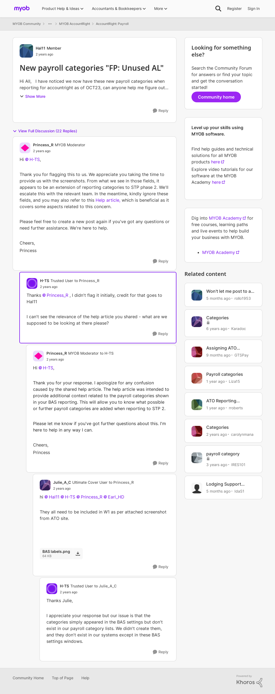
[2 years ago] (216, 434)
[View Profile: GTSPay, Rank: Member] (196, 352)
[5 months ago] (218, 298)
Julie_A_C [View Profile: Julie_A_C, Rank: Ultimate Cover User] (62, 482)
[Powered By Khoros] (249, 681)
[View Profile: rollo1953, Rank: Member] (196, 295)
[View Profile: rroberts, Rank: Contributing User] (196, 404)
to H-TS (107, 353)
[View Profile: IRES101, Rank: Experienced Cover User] (196, 457)
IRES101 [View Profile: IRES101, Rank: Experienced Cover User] (238, 464)
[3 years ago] (216, 464)
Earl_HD (116, 497)
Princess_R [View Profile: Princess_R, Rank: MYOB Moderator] (43, 144)
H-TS (35, 159)
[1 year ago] (215, 381)
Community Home (28, 678)
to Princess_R (86, 280)
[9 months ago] (218, 355)
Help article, (108, 200)
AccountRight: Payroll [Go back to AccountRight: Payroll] (112, 24)
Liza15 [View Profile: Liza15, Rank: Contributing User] (234, 381)
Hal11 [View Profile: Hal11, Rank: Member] (40, 48)
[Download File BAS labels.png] (78, 553)
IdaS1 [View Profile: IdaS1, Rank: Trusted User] (239, 491)
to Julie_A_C (105, 586)
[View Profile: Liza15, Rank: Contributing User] (196, 378)
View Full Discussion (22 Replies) (45, 131)
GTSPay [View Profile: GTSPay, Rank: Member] (241, 354)
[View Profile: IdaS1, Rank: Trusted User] (196, 488)
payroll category (223, 453)
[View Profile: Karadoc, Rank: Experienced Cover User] (196, 321)
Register (234, 8)
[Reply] (160, 110)
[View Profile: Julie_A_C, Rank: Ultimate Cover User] (45, 485)
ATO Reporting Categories (221, 401)
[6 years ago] (216, 328)
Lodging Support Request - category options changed (225, 484)
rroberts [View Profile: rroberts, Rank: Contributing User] (236, 408)
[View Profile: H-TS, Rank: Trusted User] (32, 283)
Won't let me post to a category (228, 291)
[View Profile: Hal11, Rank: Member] (26, 51)
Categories (217, 317)
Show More (32, 96)
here (215, 161)
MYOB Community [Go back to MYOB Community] (27, 24)
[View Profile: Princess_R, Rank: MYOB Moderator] (25, 147)
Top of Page (62, 678)
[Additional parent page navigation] (50, 24)
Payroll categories (224, 374)
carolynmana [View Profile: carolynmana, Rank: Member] (242, 434)
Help (85, 678)
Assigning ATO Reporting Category (226, 348)
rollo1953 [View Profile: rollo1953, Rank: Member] (242, 298)
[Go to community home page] (22, 8)
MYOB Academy (225, 218)
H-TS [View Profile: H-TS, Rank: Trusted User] (44, 280)
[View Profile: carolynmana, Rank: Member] (196, 431)
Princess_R (57, 295)
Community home (216, 97)
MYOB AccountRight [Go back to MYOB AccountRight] (74, 24)
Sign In (254, 8)
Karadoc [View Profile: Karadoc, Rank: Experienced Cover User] (238, 328)
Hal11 (54, 497)
